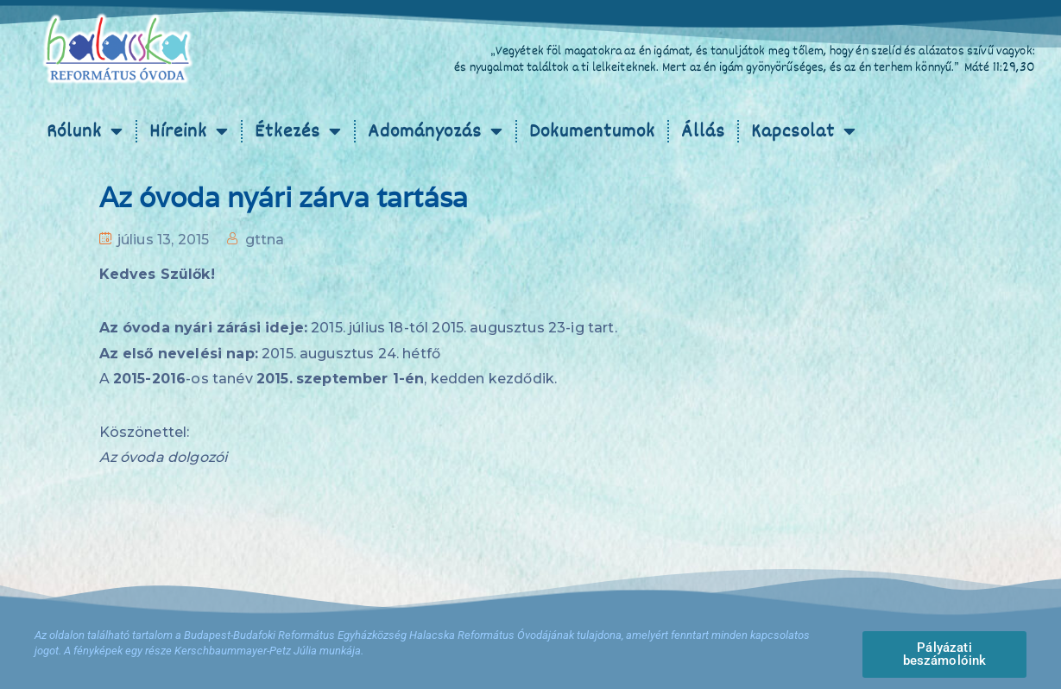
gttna (265, 239)
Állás (703, 131)
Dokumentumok (592, 131)
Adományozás (435, 131)
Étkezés (298, 131)
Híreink (189, 131)
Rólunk (85, 131)
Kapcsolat (803, 131)
